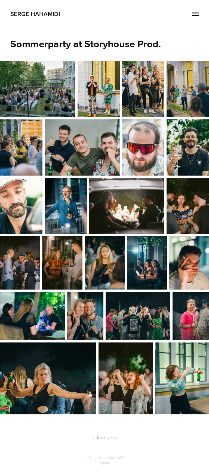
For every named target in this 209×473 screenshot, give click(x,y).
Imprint (104, 462)
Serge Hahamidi (35, 13)
